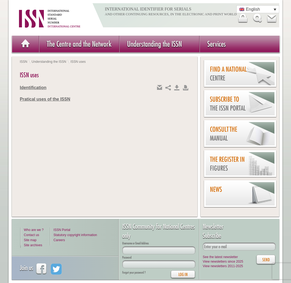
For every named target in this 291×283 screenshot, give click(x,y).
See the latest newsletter (220, 257)
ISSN (23, 62)
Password (127, 257)
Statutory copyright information (75, 235)
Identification (33, 87)
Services (216, 44)
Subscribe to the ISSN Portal (228, 103)
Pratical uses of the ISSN (45, 99)
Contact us (31, 235)
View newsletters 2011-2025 (223, 266)
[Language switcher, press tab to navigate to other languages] (257, 9)
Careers (59, 240)
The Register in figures (227, 163)
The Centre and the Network (79, 44)
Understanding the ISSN (154, 44)
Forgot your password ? (134, 272)
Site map (30, 240)
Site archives (33, 245)
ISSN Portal (61, 230)
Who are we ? (34, 230)
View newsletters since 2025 (223, 261)
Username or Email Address (135, 243)
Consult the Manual (223, 133)
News (216, 189)
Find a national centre (228, 73)
